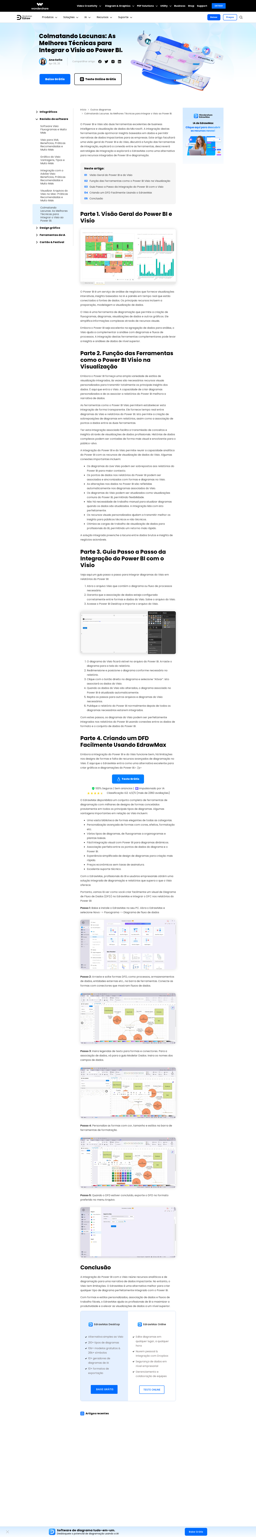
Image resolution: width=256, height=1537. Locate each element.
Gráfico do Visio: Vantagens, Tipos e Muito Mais (52, 160)
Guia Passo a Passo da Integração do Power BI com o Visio (126, 187)
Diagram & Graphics (119, 5)
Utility (166, 5)
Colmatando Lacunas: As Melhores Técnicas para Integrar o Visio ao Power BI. (54, 214)
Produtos (50, 17)
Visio (86, 312)
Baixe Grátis (55, 79)
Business (179, 5)
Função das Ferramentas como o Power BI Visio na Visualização (129, 181)
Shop (191, 5)
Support (202, 5)
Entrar (219, 5)
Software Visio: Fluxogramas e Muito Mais (53, 129)
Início (83, 109)
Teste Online (151, 1390)
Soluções (71, 17)
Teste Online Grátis (98, 79)
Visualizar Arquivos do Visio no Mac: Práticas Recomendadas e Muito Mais (54, 195)
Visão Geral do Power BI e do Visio (110, 175)
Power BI (88, 292)
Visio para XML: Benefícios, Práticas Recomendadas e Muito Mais (52, 144)
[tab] (52, 111)
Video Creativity (89, 5)
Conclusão (96, 198)
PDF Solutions (147, 5)
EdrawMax (109, 763)
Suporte (125, 17)
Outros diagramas (100, 109)
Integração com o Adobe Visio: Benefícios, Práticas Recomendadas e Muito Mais (52, 177)
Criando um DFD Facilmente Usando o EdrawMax (120, 193)
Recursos (105, 17)
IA (87, 17)
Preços (230, 17)
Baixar (213, 17)
